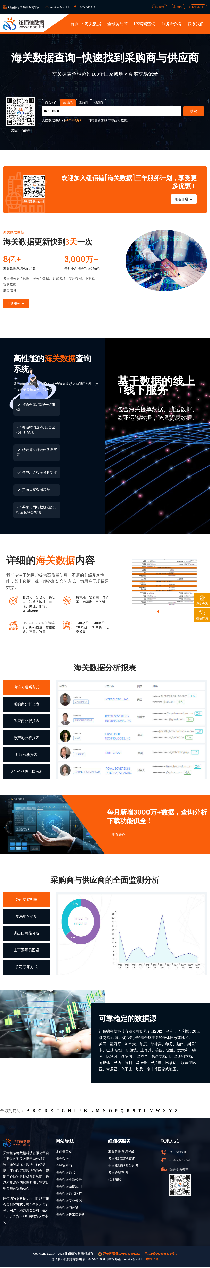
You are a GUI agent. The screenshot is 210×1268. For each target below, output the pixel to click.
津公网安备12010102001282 (119, 1255)
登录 (159, 6)
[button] (158, 612)
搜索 (193, 111)
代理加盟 (114, 1180)
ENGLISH (198, 6)
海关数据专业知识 (69, 1201)
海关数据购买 (65, 1173)
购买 (178, 6)
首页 (74, 24)
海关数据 (93, 24)
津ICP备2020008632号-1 (160, 1254)
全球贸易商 (117, 24)
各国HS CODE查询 (121, 1159)
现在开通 (184, 199)
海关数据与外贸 (67, 1208)
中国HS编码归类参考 (123, 1166)
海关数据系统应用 (69, 1187)
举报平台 (152, 1260)
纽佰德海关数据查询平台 (24, 7)
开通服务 (16, 303)
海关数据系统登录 (121, 1152)
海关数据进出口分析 (70, 1215)
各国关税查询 (118, 1173)
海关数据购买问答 (69, 1194)
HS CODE (30, 623)
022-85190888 (88, 7)
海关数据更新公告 (69, 1180)
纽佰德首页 (64, 1152)
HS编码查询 (145, 24)
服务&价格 (171, 24)
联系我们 (195, 24)
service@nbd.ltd (59, 7)
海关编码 (48, 623)
